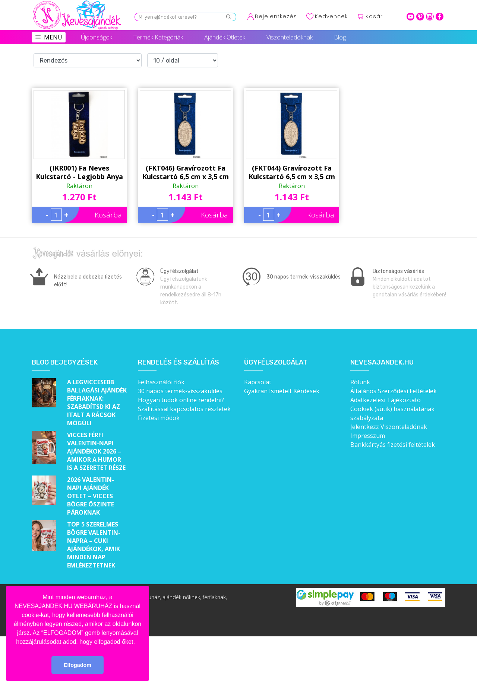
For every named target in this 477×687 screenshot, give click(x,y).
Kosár (374, 16)
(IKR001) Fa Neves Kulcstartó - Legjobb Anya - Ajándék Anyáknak (79, 172)
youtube (410, 16)
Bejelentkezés (276, 16)
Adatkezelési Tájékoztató (385, 400)
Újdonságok (96, 37)
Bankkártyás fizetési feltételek (392, 444)
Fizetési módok (159, 418)
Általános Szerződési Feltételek (393, 391)
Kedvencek (331, 16)
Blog (340, 37)
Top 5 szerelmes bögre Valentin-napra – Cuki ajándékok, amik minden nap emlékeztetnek (93, 544)
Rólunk (360, 382)
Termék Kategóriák (158, 37)
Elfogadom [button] (77, 665)
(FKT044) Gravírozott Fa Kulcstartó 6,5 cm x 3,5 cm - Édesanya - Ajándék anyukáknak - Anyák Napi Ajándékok (292, 172)
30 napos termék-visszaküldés (180, 391)
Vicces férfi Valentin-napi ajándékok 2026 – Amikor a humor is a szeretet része (96, 451)
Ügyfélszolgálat (275, 362)
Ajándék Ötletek (224, 37)
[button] (137, 642)
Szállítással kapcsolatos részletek (184, 409)
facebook (439, 16)
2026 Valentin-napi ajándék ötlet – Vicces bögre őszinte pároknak (90, 496)
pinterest (420, 16)
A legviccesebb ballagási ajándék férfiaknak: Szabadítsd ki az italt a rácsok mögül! (97, 402)
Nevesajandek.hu (382, 362)
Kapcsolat (257, 382)
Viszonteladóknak (289, 37)
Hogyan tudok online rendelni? (181, 400)
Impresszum (367, 436)
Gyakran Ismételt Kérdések (281, 391)
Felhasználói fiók (161, 382)
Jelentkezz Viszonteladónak (388, 427)
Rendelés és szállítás (178, 362)
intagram (430, 16)
